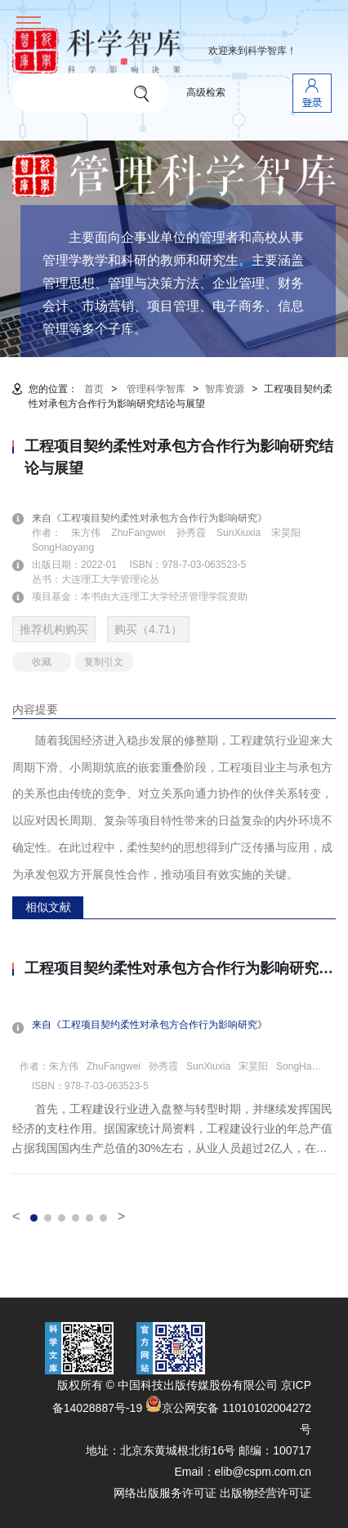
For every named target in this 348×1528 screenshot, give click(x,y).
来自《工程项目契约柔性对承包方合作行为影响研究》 (159, 518)
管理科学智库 (156, 389)
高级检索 (205, 92)
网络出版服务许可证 (165, 1492)
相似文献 (48, 907)
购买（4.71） (148, 629)
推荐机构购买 (54, 629)
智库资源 (224, 389)
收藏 (41, 662)
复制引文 (103, 662)
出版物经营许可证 (265, 1492)
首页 (94, 389)
